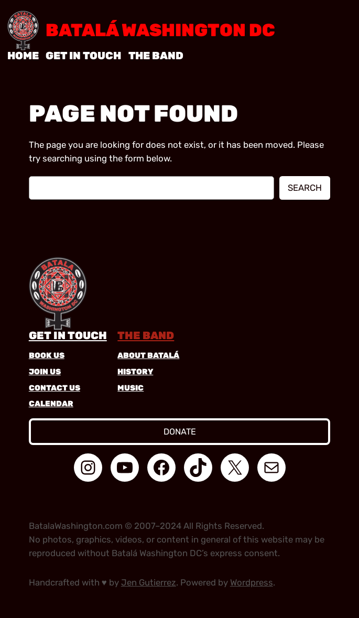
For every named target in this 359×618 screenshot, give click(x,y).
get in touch (68, 335)
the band (145, 335)
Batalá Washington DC (160, 30)
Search (305, 187)
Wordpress (251, 582)
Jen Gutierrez (148, 582)
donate (180, 432)
